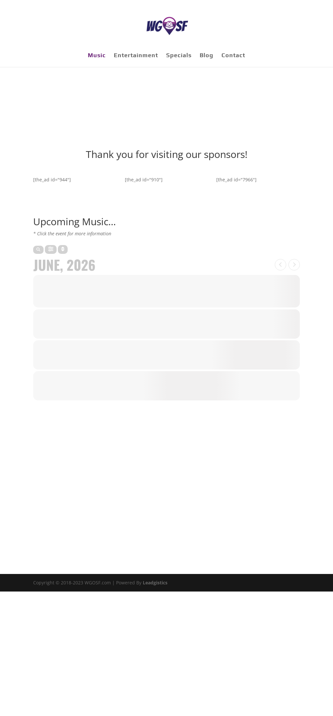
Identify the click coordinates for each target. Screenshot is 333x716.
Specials (179, 56)
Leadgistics (155, 582)
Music (97, 56)
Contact (233, 56)
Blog (206, 56)
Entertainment (136, 56)
